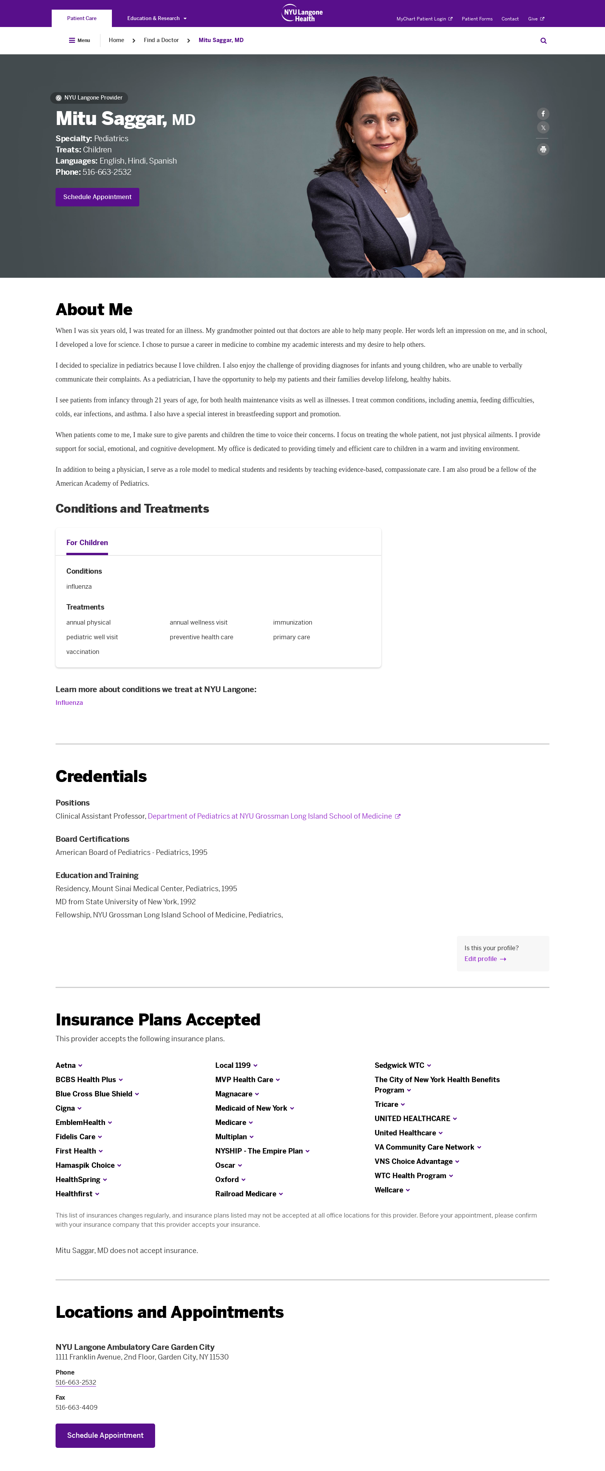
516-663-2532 (107, 172)
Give (536, 19)
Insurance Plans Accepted (158, 1020)
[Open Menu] (79, 40)
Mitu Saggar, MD (221, 40)
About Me (94, 309)
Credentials (101, 776)
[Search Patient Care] (544, 40)
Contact (510, 19)
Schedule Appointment (97, 197)
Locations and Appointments (170, 1312)
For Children (87, 543)
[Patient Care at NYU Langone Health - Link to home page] (302, 13)
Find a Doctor (161, 40)
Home (116, 40)
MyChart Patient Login (425, 19)
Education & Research (156, 18)
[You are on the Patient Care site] (82, 18)
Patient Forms (477, 19)
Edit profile (481, 959)
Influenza (69, 702)
